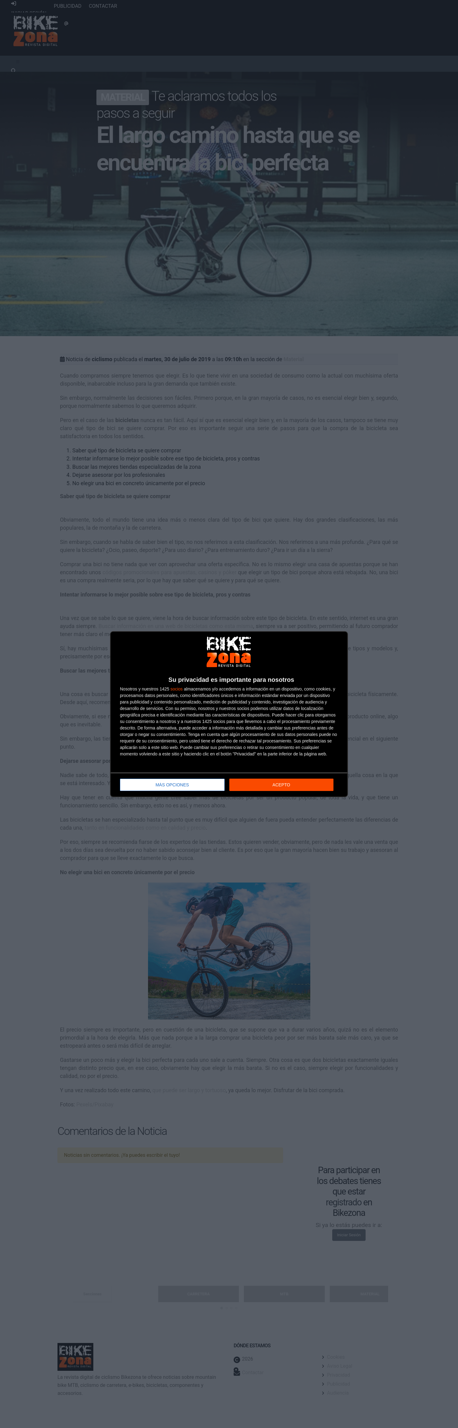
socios (176, 689)
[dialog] (229, 714)
